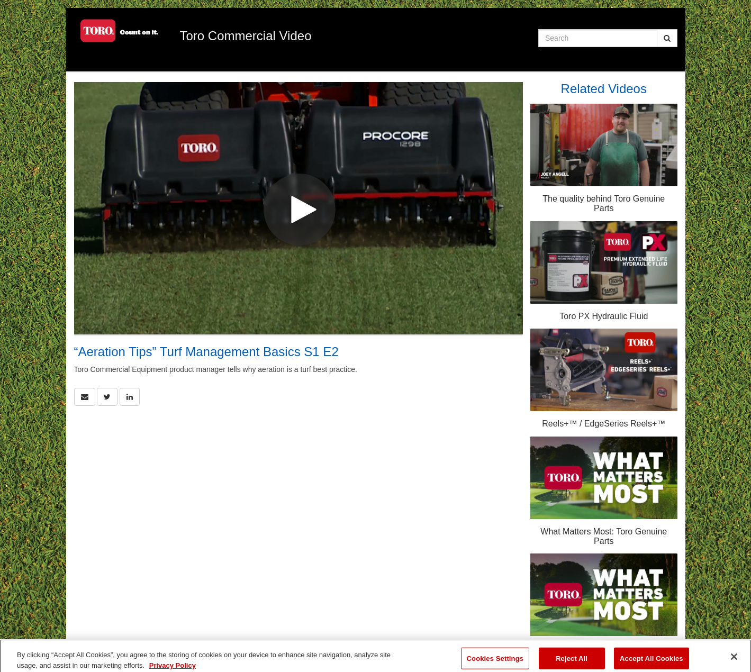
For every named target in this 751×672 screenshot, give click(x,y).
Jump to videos (0, 0)
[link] (107, 397)
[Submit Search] (667, 38)
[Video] (298, 208)
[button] (84, 397)
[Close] (734, 660)
